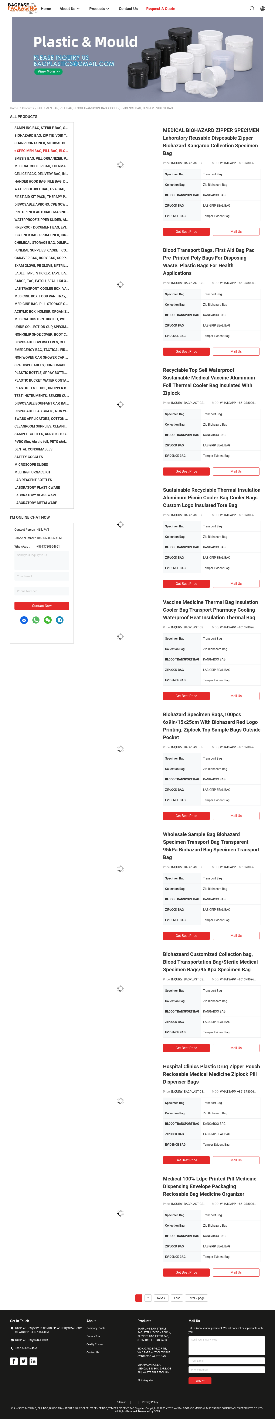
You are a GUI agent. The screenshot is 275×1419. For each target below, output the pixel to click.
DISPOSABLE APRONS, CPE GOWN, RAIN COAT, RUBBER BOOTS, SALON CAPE (41, 204)
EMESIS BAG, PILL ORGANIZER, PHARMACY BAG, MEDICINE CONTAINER (41, 158)
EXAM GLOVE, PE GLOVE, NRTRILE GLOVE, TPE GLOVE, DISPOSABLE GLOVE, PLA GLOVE (41, 266)
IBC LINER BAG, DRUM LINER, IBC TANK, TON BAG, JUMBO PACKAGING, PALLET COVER (41, 235)
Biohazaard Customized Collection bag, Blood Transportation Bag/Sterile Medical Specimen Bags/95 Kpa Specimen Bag (210, 962)
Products (28, 108)
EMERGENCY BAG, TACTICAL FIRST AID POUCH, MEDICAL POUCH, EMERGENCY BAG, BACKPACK (41, 350)
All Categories (145, 1380)
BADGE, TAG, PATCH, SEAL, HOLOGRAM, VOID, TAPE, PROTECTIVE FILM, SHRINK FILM (41, 281)
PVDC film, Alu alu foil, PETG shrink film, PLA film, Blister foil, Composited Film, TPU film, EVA (41, 442)
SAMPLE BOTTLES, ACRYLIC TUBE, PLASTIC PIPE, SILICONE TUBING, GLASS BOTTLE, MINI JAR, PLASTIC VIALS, (41, 434)
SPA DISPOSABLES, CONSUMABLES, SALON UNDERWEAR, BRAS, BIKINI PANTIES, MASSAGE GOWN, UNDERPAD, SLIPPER (41, 365)
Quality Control (94, 1344)
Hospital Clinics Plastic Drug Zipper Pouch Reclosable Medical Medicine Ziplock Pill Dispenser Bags (211, 1074)
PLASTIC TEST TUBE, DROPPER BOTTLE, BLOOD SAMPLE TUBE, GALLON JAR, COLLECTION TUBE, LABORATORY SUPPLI (41, 388)
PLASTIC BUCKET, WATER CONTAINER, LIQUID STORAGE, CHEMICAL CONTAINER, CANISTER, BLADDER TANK (41, 380)
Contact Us (92, 1352)
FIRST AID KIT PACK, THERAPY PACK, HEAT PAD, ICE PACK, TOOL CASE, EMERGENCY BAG (41, 197)
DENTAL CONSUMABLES (33, 449)
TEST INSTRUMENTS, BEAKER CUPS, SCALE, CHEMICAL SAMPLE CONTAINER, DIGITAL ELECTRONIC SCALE (41, 396)
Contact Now (42, 606)
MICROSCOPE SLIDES (31, 465)
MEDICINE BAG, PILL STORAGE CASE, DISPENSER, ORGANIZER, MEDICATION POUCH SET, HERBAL (41, 304)
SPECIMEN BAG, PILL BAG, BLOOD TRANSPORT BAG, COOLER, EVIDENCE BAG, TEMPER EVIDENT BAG (43, 151)
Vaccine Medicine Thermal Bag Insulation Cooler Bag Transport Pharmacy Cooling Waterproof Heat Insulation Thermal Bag (210, 610)
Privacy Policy (150, 1402)
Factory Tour (93, 1336)
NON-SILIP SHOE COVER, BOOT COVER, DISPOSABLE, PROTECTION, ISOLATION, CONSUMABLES (41, 334)
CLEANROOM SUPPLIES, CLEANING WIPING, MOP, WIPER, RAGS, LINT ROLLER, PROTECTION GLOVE (41, 426)
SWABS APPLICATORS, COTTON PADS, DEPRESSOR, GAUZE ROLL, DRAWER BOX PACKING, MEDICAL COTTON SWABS (41, 419)
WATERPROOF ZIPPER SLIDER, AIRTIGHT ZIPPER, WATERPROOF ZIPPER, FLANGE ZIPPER (41, 220)
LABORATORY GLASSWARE (35, 495)
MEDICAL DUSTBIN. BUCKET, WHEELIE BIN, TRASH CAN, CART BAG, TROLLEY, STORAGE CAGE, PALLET (41, 319)
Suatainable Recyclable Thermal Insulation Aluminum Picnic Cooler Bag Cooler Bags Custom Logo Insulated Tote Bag (212, 497)
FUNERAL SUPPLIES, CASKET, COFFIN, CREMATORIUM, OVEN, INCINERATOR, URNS (41, 250)
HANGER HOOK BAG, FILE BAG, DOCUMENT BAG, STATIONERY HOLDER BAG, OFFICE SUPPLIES (41, 181)
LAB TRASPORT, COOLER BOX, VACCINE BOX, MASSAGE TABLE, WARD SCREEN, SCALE (41, 289)
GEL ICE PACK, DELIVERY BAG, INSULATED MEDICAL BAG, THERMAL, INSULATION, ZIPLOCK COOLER (41, 174)
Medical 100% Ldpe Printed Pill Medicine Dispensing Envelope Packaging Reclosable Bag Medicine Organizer (210, 1186)
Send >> (200, 1380)
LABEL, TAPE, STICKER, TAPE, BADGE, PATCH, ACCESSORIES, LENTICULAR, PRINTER (41, 273)
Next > (161, 1298)
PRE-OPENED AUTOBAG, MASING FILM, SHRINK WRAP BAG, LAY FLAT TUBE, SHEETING (41, 212)
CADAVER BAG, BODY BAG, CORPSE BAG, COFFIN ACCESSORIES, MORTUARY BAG (41, 258)
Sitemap (121, 1402)
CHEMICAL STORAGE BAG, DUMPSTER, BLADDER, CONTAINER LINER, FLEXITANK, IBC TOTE (41, 243)
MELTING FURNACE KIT (32, 472)
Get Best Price (186, 232)
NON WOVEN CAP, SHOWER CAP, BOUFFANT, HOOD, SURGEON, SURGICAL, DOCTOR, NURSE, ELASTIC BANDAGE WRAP (41, 357)
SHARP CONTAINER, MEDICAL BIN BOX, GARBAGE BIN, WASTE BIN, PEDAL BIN (41, 143)
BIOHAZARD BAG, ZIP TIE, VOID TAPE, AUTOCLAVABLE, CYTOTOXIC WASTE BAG (41, 136)
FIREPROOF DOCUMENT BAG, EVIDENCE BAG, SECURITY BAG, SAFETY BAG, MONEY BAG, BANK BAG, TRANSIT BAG (41, 227)
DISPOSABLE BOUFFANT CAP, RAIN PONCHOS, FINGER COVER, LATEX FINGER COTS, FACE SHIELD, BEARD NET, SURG (41, 403)
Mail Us (236, 232)
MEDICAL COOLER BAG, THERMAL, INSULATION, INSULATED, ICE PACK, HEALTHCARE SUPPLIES (41, 166)
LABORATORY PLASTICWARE (37, 488)
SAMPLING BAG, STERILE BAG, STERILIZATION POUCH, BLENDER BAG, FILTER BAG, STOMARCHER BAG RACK (41, 128)
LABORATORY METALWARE (35, 503)
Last (177, 1298)
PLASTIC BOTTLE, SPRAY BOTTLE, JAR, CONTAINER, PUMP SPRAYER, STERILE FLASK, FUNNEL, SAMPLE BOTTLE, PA (41, 373)
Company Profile (95, 1328)
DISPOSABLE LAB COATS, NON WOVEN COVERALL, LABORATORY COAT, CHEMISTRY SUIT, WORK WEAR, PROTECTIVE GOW (41, 411)
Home (14, 108)
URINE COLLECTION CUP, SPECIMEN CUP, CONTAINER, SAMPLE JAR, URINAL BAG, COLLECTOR (41, 327)
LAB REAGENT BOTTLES (33, 480)
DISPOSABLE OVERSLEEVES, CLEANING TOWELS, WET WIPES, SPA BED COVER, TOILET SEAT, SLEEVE (41, 342)
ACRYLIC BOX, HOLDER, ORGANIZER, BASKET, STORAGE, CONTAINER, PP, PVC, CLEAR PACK (41, 312)
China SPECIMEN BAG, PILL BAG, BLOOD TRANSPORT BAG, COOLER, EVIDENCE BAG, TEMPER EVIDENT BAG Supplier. (78, 1408)
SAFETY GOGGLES (28, 457)
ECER (157, 1411)
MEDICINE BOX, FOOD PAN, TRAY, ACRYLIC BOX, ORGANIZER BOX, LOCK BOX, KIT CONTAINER (41, 296)
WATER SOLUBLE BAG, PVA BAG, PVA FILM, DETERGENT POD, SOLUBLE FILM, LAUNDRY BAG (41, 189)
